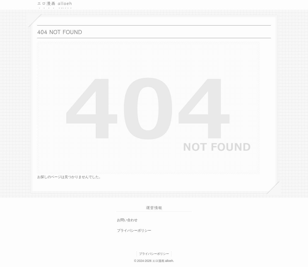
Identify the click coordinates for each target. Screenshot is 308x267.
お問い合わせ (127, 220)
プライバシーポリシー (134, 230)
